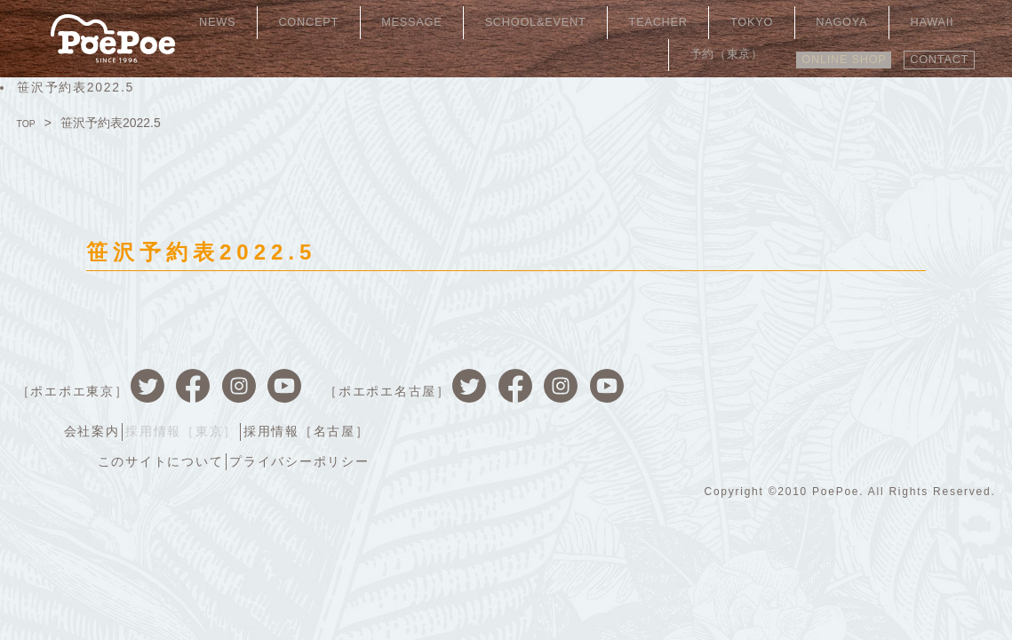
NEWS (255, 22)
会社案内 (697, 375)
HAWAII (844, 22)
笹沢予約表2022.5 (75, 87)
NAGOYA (774, 22)
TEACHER (630, 22)
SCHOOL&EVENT (521, 22)
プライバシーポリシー (919, 402)
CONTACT (932, 51)
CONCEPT (327, 22)
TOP (30, 123)
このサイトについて (773, 402)
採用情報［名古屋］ (927, 375)
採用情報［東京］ (794, 375)
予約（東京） (926, 22)
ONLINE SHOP (820, 51)
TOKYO (704, 22)
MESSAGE (412, 22)
